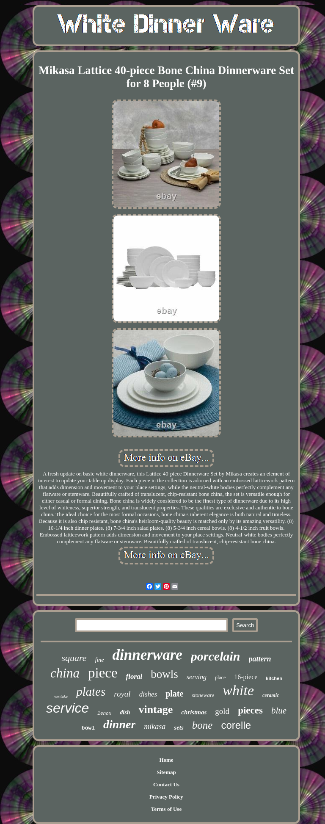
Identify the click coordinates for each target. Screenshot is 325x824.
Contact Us (166, 784)
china (65, 673)
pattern (260, 659)
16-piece (245, 676)
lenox (104, 713)
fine (99, 660)
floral (134, 676)
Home (166, 760)
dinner (119, 724)
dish (125, 712)
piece (103, 672)
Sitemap (166, 772)
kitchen (274, 678)
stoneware (203, 695)
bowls (164, 674)
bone (202, 725)
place (220, 677)
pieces (250, 710)
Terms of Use (166, 809)
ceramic (270, 695)
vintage (155, 709)
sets (179, 727)
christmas (194, 712)
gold (222, 711)
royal (122, 693)
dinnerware (147, 655)
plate (174, 693)
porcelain (215, 656)
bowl (88, 728)
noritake (61, 696)
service (67, 708)
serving (197, 676)
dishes (148, 694)
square (73, 658)
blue (278, 710)
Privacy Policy (166, 797)
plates (90, 691)
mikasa (154, 726)
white (238, 690)
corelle (236, 725)
